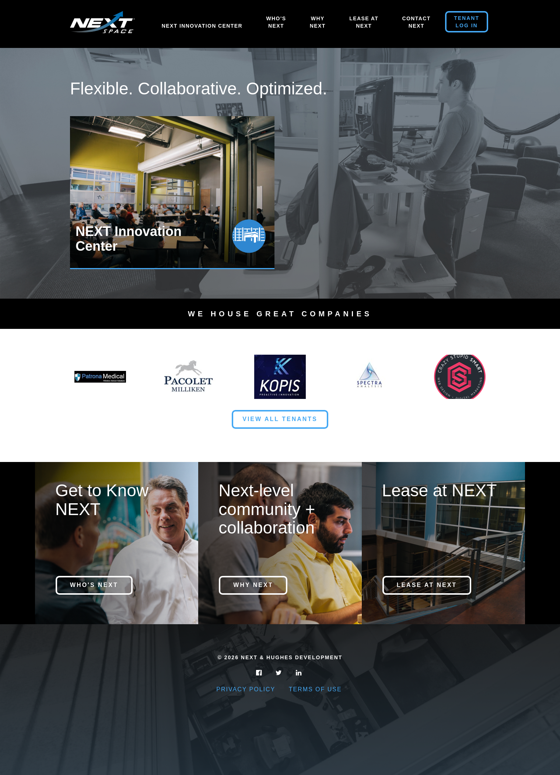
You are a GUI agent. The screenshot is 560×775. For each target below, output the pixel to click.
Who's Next (276, 22)
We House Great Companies (280, 314)
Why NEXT (253, 585)
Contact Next (416, 22)
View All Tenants (280, 419)
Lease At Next (363, 22)
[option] (175, 192)
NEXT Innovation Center (202, 26)
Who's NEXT (94, 585)
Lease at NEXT (427, 585)
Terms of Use (315, 689)
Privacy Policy (245, 689)
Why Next (318, 22)
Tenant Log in (466, 21)
